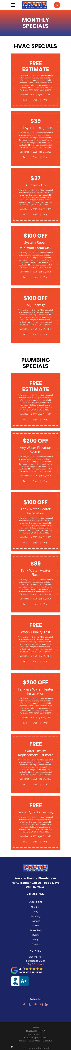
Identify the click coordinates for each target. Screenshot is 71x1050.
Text (25, 99)
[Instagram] (41, 1004)
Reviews (35, 934)
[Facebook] (24, 1004)
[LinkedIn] (46, 1004)
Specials (35, 925)
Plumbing (35, 916)
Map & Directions (35, 964)
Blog (35, 939)
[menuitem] (22, 1040)
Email (35, 99)
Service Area (35, 930)
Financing (35, 920)
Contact (35, 944)
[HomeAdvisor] (35, 1004)
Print (45, 99)
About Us (35, 907)
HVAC (35, 911)
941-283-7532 (35, 894)
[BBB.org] (29, 1004)
